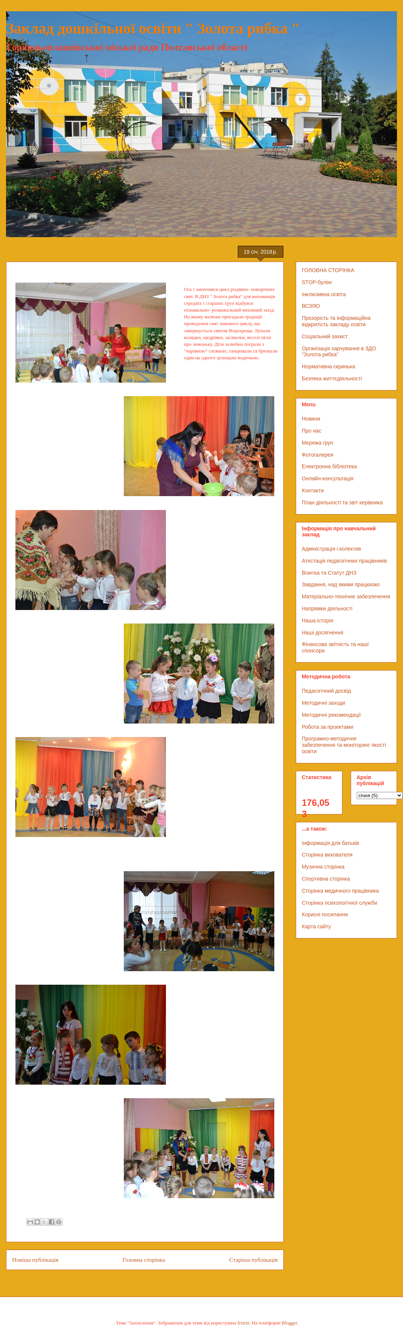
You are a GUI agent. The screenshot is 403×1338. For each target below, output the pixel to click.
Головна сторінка (144, 1259)
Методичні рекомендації (331, 715)
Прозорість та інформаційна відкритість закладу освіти (336, 321)
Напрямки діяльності (327, 608)
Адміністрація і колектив (331, 549)
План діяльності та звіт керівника (342, 502)
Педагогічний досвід (326, 691)
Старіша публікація (253, 1259)
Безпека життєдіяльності (332, 378)
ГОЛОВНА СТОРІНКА (328, 270)
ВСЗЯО (311, 306)
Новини (311, 419)
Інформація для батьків (330, 843)
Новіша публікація (35, 1259)
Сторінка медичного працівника (340, 891)
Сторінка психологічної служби (339, 903)
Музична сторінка (323, 867)
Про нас (311, 431)
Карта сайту (316, 926)
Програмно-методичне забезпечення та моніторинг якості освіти (344, 745)
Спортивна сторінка (326, 879)
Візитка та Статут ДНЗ (329, 573)
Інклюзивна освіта (324, 294)
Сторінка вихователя (327, 855)
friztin (243, 1323)
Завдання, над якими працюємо (341, 584)
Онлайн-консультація (327, 478)
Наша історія (317, 621)
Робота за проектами (327, 727)
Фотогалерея (317, 455)
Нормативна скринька (328, 366)
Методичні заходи (323, 703)
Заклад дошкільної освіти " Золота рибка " (153, 28)
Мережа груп (317, 443)
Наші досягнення (322, 633)
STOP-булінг (317, 282)
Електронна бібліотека (329, 466)
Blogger (289, 1323)
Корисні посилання (325, 914)
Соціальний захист (325, 336)
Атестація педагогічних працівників (344, 561)
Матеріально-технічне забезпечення (346, 596)
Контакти (313, 490)
